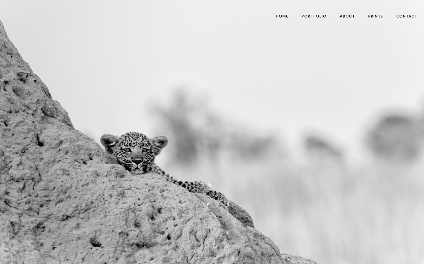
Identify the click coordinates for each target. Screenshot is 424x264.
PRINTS (375, 16)
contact (406, 16)
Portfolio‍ (314, 16)
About (347, 16)
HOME (282, 16)
